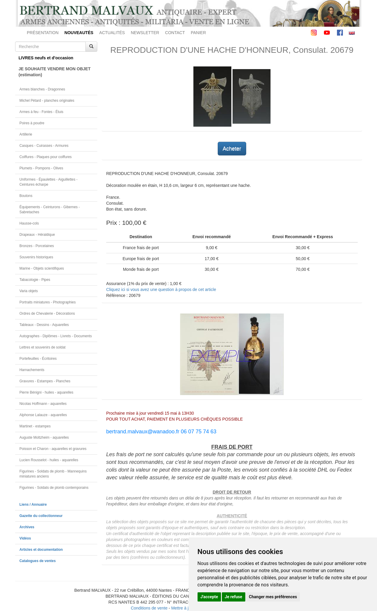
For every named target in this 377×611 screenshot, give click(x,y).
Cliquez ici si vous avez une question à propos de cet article (161, 289)
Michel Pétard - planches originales (47, 100)
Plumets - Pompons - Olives (41, 168)
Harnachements (32, 370)
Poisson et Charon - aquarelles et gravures (53, 449)
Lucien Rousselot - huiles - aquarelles (49, 460)
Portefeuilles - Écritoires (38, 359)
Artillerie (26, 134)
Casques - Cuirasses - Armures (44, 146)
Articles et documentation (41, 550)
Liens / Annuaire (33, 504)
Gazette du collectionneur (41, 516)
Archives (27, 527)
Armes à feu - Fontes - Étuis (41, 112)
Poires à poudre (32, 123)
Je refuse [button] (233, 596)
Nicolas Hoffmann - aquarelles (43, 404)
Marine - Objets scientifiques (42, 268)
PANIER (198, 32)
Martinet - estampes (35, 426)
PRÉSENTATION (43, 32)
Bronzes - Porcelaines (37, 246)
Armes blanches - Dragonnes (42, 89)
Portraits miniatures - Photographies (48, 302)
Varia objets (29, 291)
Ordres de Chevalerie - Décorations (47, 313)
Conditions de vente (149, 608)
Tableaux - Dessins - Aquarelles (44, 325)
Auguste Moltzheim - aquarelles (44, 437)
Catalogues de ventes (38, 561)
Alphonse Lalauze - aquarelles (43, 415)
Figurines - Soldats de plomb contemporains (54, 488)
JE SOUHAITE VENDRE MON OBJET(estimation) (55, 71)
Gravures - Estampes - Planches (45, 381)
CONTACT (175, 32)
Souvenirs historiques (36, 257)
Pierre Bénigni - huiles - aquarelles (47, 392)
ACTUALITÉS (112, 32)
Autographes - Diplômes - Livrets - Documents (56, 336)
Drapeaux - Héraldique (37, 235)
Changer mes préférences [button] (273, 596)
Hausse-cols (29, 223)
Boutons (26, 196)
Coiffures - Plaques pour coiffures (46, 157)
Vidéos (25, 538)
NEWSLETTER (145, 32)
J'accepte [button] (209, 596)
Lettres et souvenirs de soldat (43, 347)
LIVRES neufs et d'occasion (46, 57)
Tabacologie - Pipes (35, 280)
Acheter (232, 149)
